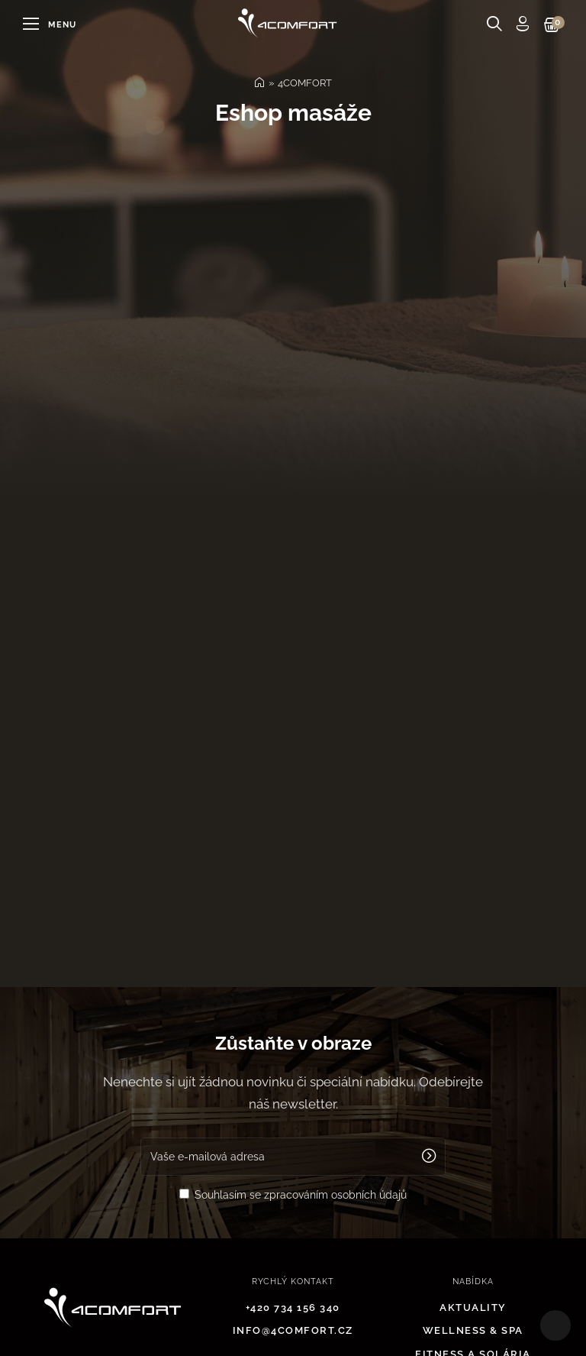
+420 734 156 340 (293, 1307)
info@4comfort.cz (293, 1330)
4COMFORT (305, 83)
